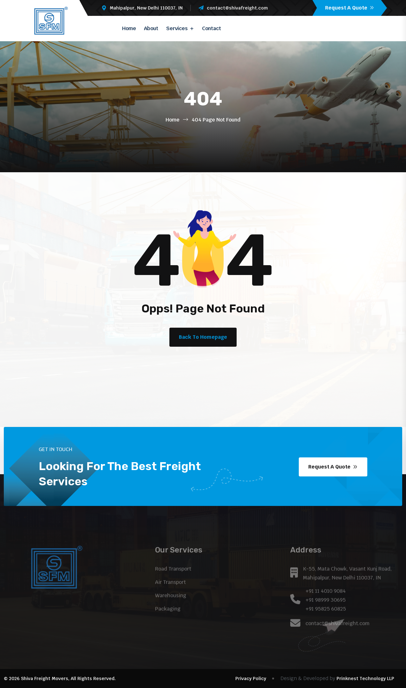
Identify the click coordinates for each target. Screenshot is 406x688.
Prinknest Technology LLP (365, 678)
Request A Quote (349, 7)
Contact (211, 28)
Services (177, 28)
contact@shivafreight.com (237, 8)
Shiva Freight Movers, (45, 678)
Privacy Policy (250, 678)
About (151, 28)
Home (129, 28)
